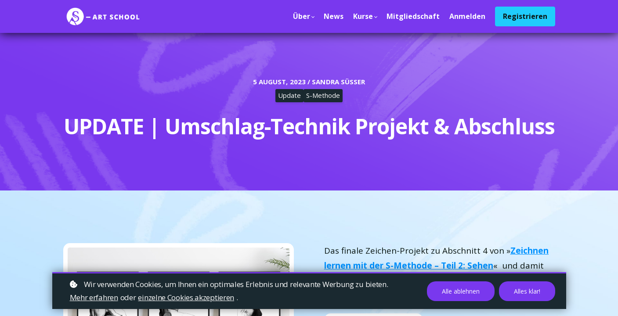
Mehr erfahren (94, 297)
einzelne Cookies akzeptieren (186, 297)
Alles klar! (527, 291)
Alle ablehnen (461, 291)
